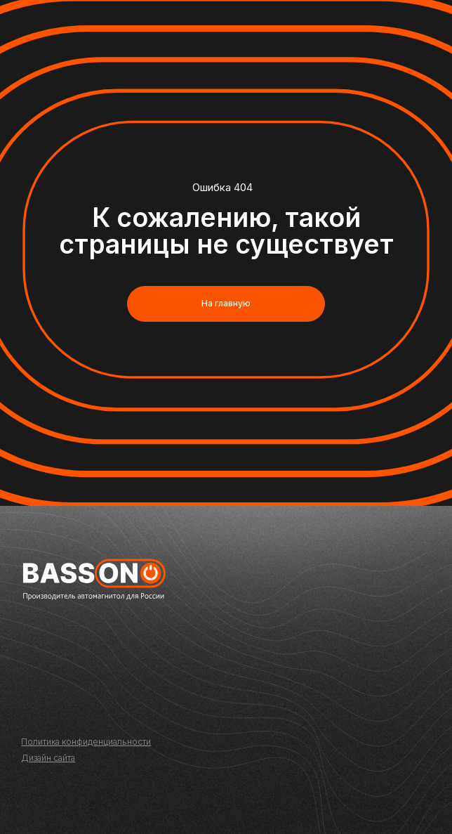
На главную (226, 303)
